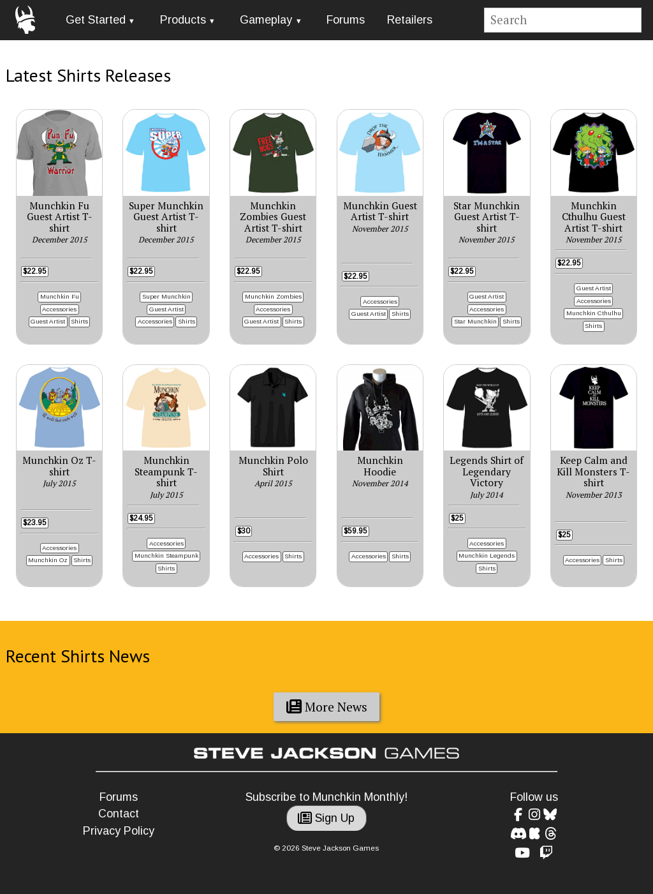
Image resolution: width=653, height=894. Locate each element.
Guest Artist (48, 321)
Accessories (59, 309)
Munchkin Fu (59, 296)
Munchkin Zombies (273, 296)
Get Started (96, 19)
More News (326, 707)
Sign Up (326, 818)
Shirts (79, 321)
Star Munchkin (475, 321)
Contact (118, 813)
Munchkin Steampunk (166, 555)
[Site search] (563, 20)
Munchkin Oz (48, 559)
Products (183, 19)
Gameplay (266, 19)
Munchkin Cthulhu (593, 313)
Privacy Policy (118, 830)
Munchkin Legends (487, 555)
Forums (345, 19)
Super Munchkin (166, 296)
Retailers (409, 19)
